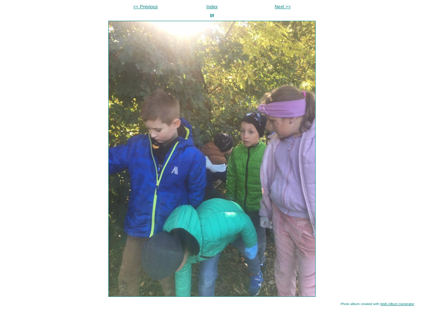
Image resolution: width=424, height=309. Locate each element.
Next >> (283, 6)
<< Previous (145, 6)
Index (211, 6)
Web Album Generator (397, 304)
